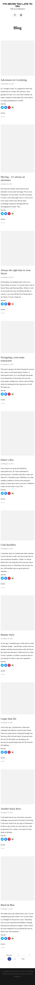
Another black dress (11, 808)
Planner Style (7, 634)
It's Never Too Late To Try (17, 5)
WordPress (17, 976)
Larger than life (8, 718)
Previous (9, 955)
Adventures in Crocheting (14, 80)
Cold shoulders (8, 544)
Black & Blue (8, 905)
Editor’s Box (7, 460)
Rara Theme (21, 974)
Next (23, 959)
